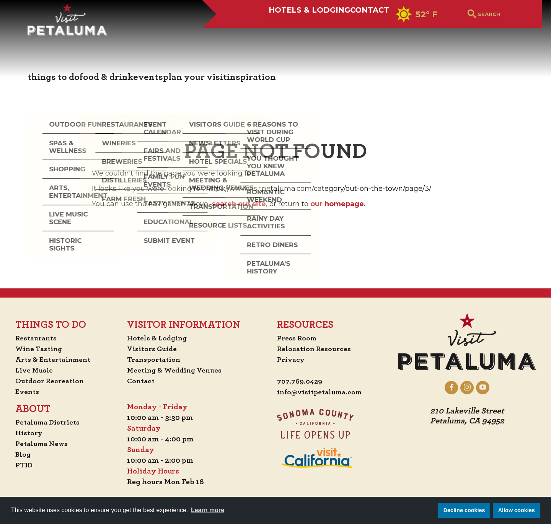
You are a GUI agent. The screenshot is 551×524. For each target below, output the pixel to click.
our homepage (337, 204)
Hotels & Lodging (280, 33)
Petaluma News (38, 444)
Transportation (155, 359)
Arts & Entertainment (50, 359)
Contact (358, 33)
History (25, 433)
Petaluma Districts (44, 422)
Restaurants (33, 338)
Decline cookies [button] (464, 510)
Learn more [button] (207, 510)
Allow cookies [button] (516, 510)
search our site (239, 204)
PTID (19, 465)
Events (23, 391)
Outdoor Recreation (46, 381)
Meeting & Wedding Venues (176, 370)
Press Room (297, 338)
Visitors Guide (153, 349)
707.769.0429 (301, 382)
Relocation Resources (315, 349)
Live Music (30, 370)
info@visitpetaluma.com (321, 392)
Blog (19, 454)
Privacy (291, 359)
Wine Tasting (35, 349)
